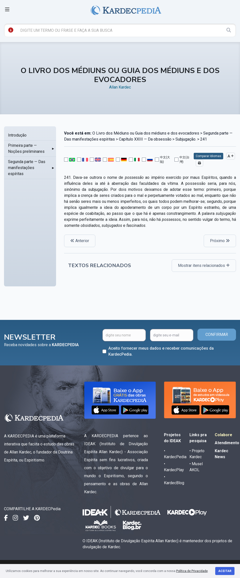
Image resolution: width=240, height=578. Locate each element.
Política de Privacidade (192, 571)
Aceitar (224, 571)
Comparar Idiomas (208, 156)
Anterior (79, 240)
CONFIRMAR (216, 334)
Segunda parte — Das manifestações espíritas (26, 167)
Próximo (220, 240)
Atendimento (227, 442)
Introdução (17, 135)
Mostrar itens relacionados (204, 265)
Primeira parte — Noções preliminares (26, 148)
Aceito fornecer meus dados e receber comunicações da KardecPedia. (161, 351)
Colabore (223, 434)
